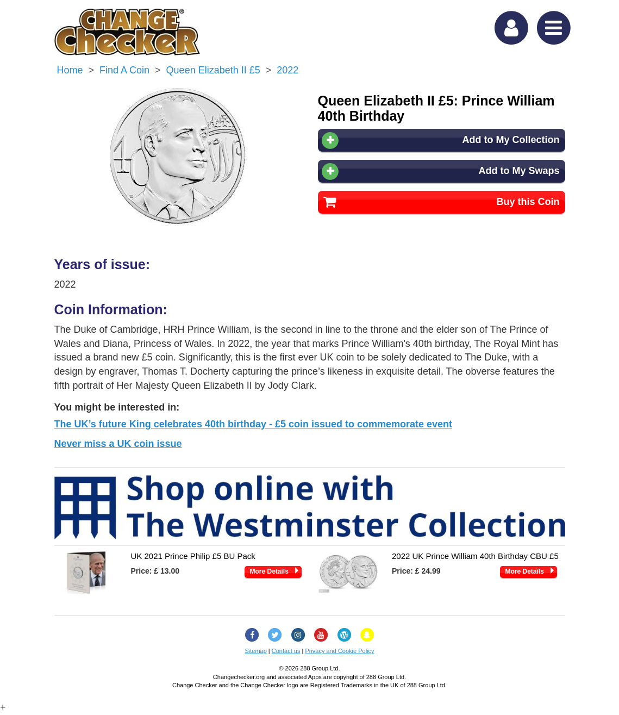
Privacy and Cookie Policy (339, 651)
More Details (269, 571)
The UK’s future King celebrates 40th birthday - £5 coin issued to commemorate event (253, 424)
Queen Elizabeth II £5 (213, 70)
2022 (287, 70)
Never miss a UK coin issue (118, 443)
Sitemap (255, 651)
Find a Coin (124, 70)
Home (70, 70)
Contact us (286, 651)
